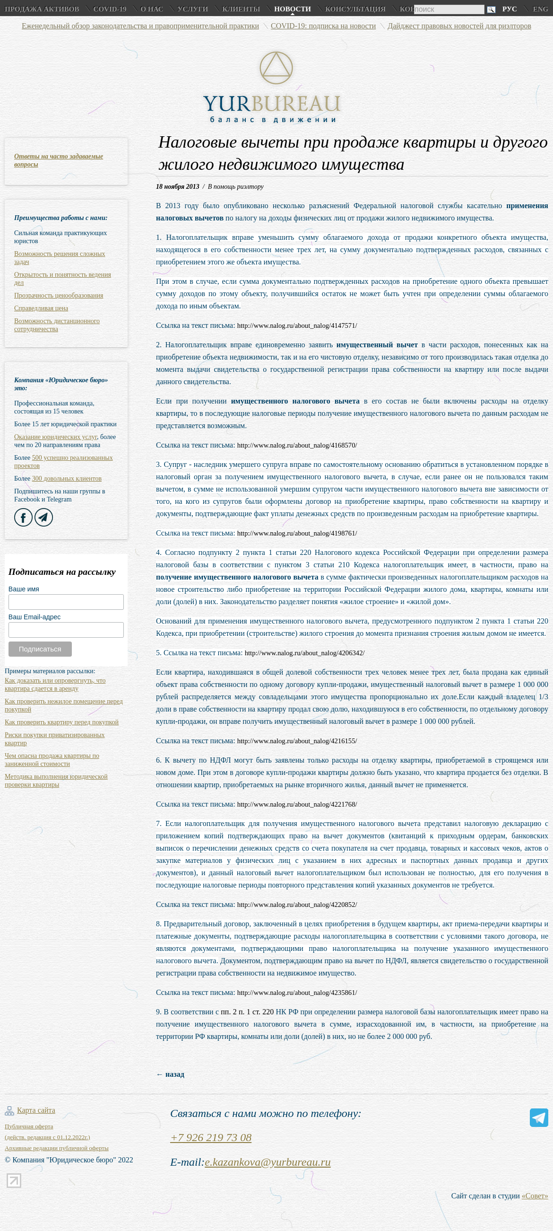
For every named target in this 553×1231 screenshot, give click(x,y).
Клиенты (241, 9)
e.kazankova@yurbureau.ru (267, 1162)
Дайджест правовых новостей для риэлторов (459, 26)
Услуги (192, 9)
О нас (151, 9)
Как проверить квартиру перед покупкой (62, 722)
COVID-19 (109, 9)
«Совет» (535, 1196)
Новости (292, 9)
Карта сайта (36, 1110)
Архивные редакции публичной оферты (57, 1148)
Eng (540, 9)
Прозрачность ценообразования (58, 295)
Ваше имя (24, 589)
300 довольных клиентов (67, 478)
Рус (509, 9)
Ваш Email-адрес (34, 617)
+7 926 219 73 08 (210, 1137)
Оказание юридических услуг (55, 436)
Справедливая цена (41, 308)
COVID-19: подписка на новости (323, 26)
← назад (170, 1074)
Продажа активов (42, 9)
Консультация (355, 9)
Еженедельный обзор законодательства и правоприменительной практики (140, 26)
